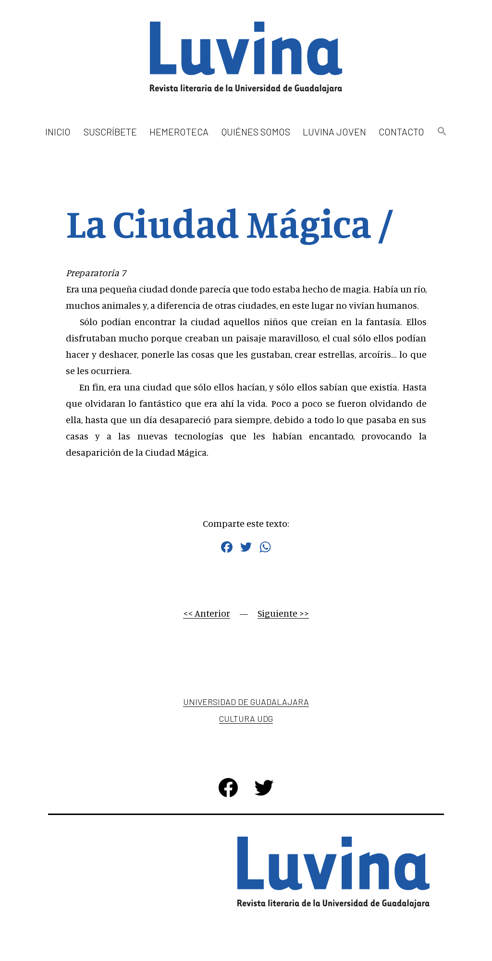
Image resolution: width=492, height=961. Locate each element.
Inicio (58, 131)
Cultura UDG (246, 718)
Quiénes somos (255, 131)
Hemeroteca (179, 131)
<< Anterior (206, 613)
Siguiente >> (283, 613)
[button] (441, 132)
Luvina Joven (334, 131)
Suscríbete (110, 131)
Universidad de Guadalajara (246, 701)
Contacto (401, 131)
